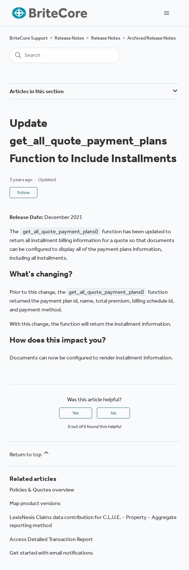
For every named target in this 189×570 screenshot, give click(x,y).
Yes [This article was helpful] (75, 413)
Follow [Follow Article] (23, 192)
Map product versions (35, 503)
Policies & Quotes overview (42, 489)
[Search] (64, 55)
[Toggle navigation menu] (166, 13)
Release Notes (69, 38)
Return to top (30, 453)
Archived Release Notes (151, 38)
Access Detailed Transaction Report (51, 539)
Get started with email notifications (51, 552)
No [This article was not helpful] (113, 413)
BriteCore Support (29, 38)
